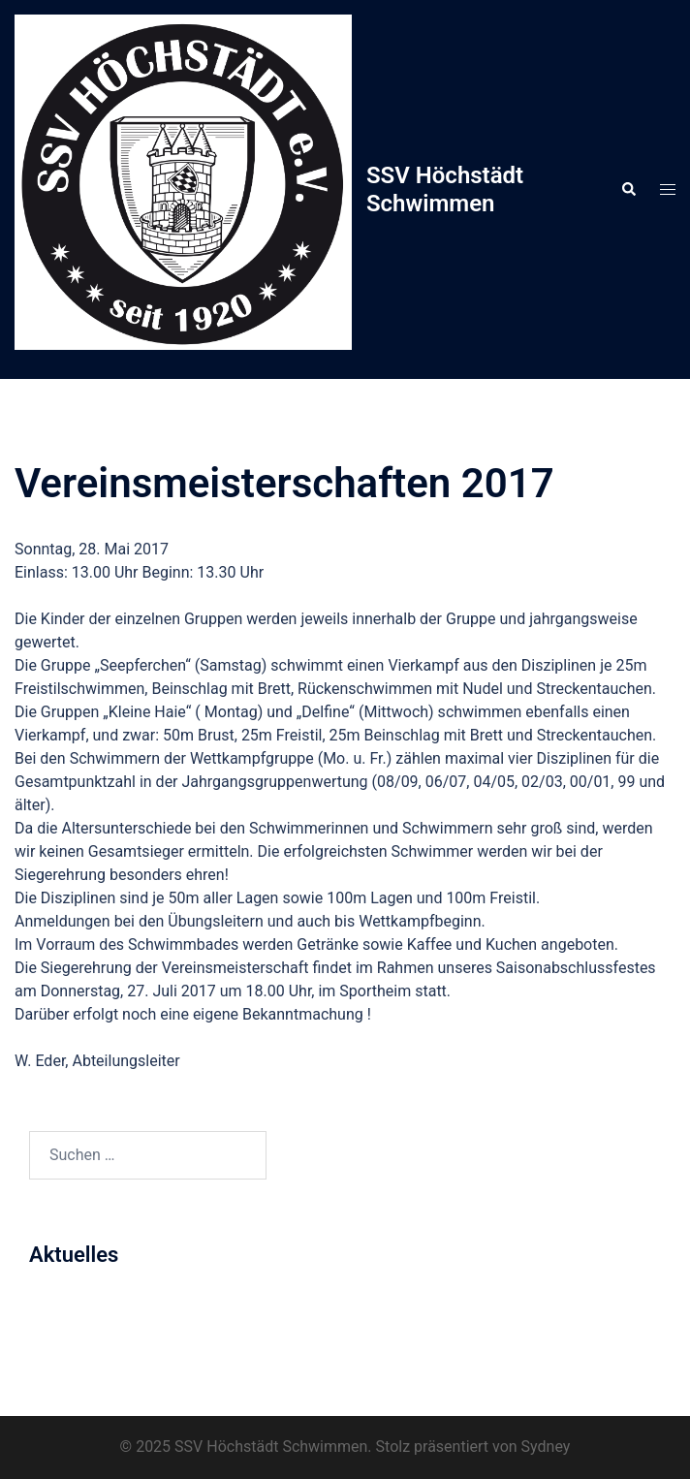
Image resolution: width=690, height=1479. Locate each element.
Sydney (546, 1446)
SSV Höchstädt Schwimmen (444, 189)
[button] (628, 190)
